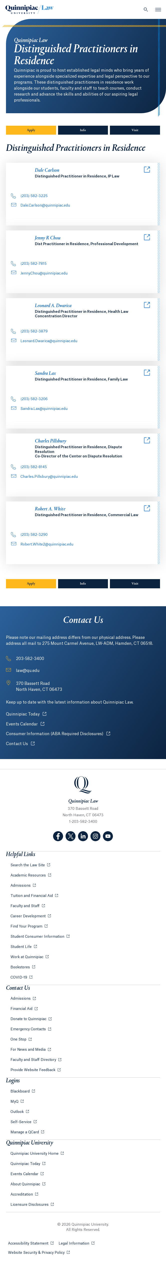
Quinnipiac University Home (35, 1153)
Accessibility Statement (31, 1243)
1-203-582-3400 (83, 822)
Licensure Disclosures (30, 1205)
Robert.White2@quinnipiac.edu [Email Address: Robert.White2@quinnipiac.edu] (42, 544)
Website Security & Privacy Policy (39, 1252)
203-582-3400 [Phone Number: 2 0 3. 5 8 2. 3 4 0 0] (30, 659)
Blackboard (20, 1091)
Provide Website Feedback (33, 1070)
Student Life (21, 947)
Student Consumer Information (37, 936)
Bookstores (20, 967)
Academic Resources (28, 875)
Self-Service (21, 1122)
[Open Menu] (158, 9)
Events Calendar (25, 724)
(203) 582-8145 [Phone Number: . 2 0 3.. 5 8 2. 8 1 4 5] (29, 467)
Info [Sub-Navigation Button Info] (94, 130)
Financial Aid (21, 1009)
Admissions (21, 885)
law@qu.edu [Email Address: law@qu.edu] (28, 671)
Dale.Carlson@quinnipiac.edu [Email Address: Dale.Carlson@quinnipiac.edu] (40, 205)
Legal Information (76, 1243)
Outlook (17, 1112)
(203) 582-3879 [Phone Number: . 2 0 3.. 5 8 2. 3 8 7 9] (29, 331)
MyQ (14, 1101)
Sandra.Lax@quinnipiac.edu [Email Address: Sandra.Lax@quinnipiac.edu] (39, 409)
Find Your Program (26, 926)
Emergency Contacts (28, 1029)
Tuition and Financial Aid (32, 896)
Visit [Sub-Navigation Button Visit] (135, 130)
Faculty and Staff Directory (33, 1060)
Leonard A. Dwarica (53, 306)
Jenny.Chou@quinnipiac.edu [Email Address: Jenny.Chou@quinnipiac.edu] (39, 273)
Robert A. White (50, 509)
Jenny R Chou (48, 238)
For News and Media (28, 1049)
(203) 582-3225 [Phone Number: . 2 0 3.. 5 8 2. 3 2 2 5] (29, 196)
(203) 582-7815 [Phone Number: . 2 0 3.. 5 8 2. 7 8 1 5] (29, 264)
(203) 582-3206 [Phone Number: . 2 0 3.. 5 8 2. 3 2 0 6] (29, 399)
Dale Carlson (47, 170)
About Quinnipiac (25, 1184)
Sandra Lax (45, 373)
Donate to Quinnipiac (28, 1019)
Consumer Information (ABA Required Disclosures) (58, 734)
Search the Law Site (28, 865)
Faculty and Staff (25, 906)
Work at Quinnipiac (27, 957)
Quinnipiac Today (26, 714)
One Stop (18, 1039)
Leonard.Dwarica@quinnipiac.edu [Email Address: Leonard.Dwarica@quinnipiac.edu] (44, 341)
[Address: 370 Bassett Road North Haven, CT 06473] (39, 687)
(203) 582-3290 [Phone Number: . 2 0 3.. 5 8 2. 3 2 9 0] (29, 535)
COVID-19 (19, 977)
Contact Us (20, 744)
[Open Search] (145, 9)
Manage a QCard (25, 1132)
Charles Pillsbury (50, 441)
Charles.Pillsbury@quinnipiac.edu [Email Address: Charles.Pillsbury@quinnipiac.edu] (44, 477)
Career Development (28, 916)
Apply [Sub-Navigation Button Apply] (31, 130)
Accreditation (22, 1194)
